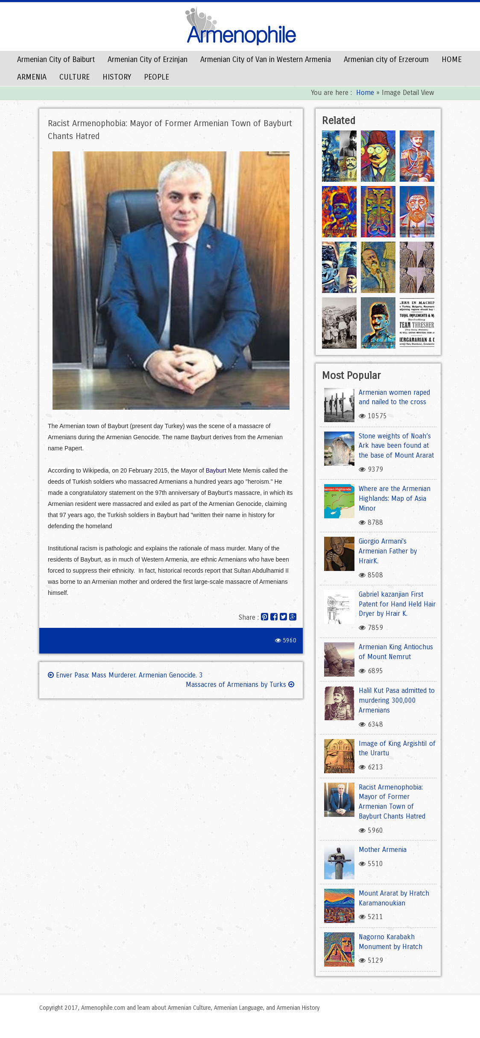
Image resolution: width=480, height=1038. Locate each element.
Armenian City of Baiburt (56, 59)
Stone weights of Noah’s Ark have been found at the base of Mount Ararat (396, 446)
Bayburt (216, 470)
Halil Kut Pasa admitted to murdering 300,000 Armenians (397, 700)
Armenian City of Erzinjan (147, 59)
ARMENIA (32, 77)
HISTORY (116, 77)
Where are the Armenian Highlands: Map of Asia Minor (394, 498)
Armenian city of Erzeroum (386, 59)
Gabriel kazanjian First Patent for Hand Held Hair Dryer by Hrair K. (397, 604)
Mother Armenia (383, 850)
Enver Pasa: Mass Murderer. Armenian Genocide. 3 (125, 675)
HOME (452, 59)
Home (365, 93)
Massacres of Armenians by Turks (240, 684)
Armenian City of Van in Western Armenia (265, 59)
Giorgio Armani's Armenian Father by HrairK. (388, 551)
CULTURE (74, 77)
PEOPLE (156, 77)
